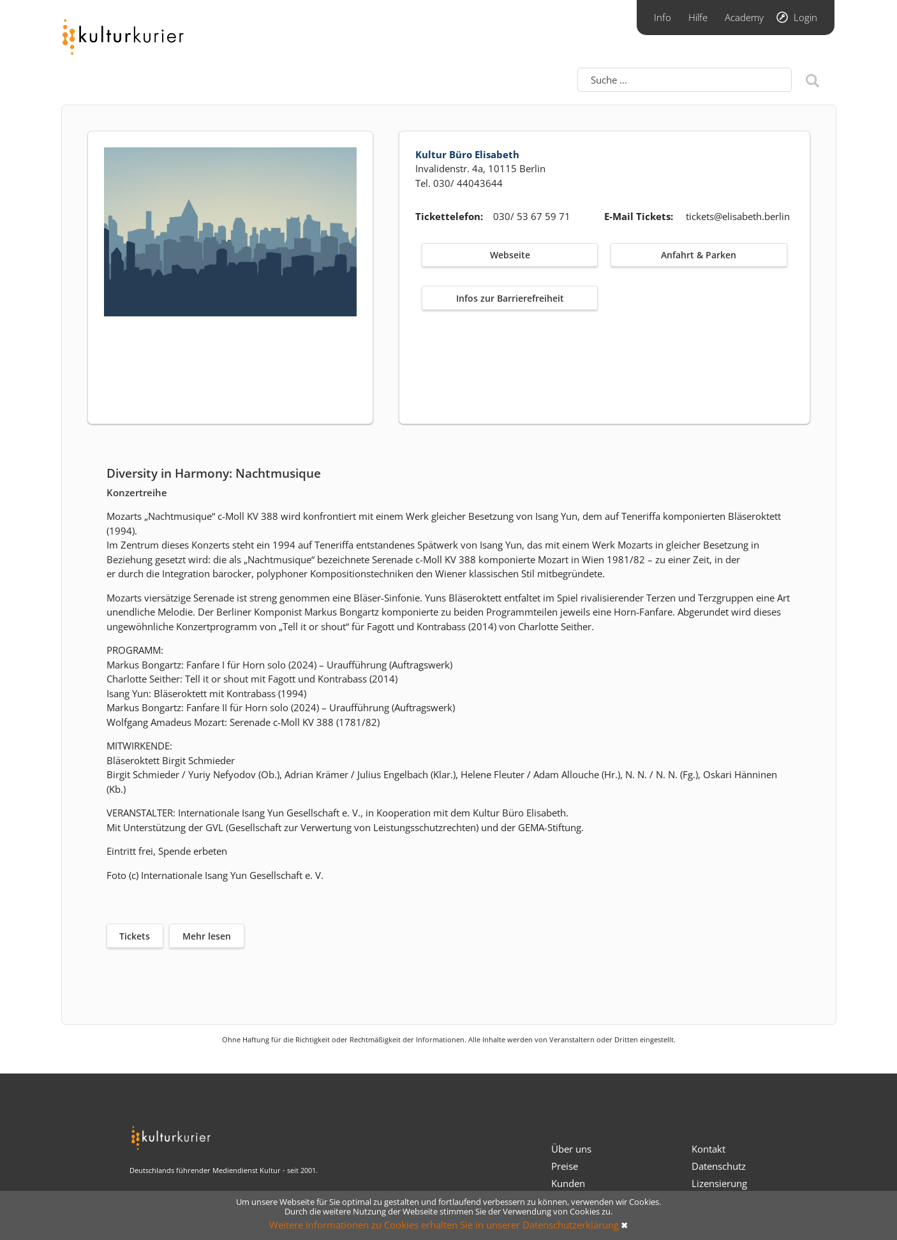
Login (805, 17)
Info (662, 17)
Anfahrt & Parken (698, 255)
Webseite (510, 255)
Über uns (571, 1148)
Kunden (568, 1183)
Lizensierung (719, 1183)
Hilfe (698, 17)
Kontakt (708, 1148)
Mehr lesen (206, 936)
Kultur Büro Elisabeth (467, 154)
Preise (564, 1166)
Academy (744, 17)
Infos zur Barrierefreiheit (510, 298)
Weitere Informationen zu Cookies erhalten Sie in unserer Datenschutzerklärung (444, 1224)
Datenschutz (719, 1166)
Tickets (134, 936)
